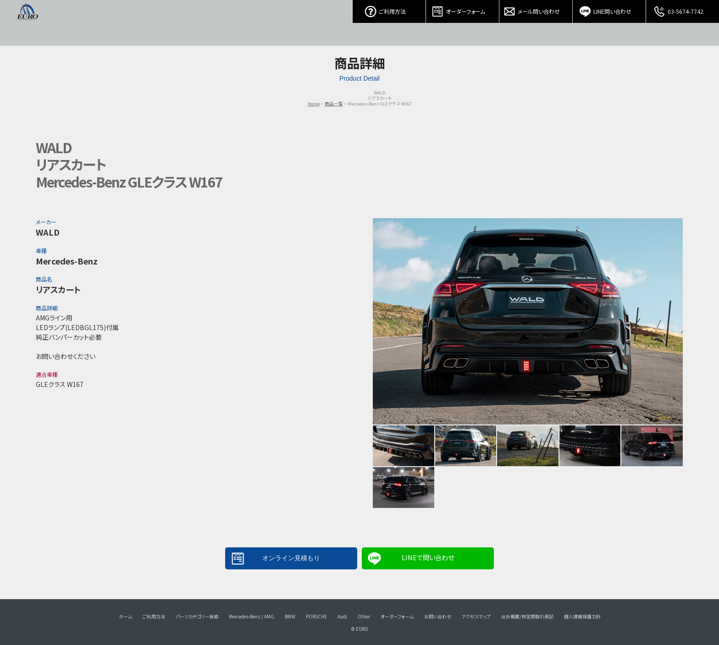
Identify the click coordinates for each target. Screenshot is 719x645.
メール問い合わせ (536, 9)
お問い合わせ (437, 616)
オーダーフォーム (462, 9)
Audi (342, 616)
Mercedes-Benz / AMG (251, 616)
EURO (27, 23)
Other (364, 616)
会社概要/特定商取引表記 (527, 616)
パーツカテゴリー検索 (197, 616)
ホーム (125, 616)
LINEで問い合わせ (428, 557)
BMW (290, 616)
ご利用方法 (389, 9)
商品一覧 (334, 103)
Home (314, 103)
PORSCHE (316, 616)
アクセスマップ (476, 616)
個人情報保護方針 (582, 616)
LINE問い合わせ (609, 9)
